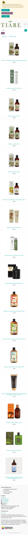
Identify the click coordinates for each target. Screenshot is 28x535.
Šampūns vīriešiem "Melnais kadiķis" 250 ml (14, 283)
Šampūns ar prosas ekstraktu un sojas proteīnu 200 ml (14, 199)
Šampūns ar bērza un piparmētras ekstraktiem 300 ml (14, 339)
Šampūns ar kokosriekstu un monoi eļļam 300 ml (14, 366)
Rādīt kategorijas (12, 36)
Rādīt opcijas (4, 36)
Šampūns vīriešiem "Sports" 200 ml (14, 227)
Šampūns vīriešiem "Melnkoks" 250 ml (14, 422)
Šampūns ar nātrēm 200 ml (14, 144)
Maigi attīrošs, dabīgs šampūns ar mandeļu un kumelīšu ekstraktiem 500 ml (14, 478)
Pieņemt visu (5, 10)
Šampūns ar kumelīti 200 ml (14, 116)
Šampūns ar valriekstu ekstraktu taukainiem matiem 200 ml (14, 60)
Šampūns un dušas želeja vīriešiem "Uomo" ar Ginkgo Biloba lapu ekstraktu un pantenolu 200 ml (14, 394)
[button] (3, 33)
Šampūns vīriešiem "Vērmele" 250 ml (14, 88)
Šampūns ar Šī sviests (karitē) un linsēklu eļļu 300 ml (14, 311)
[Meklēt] (25, 30)
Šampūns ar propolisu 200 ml (14, 171)
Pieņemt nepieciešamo (7, 13)
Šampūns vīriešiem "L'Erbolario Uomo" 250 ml (14, 255)
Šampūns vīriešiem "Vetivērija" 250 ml (14, 450)
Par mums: (3, 513)
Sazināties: (3, 497)
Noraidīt (5, 16)
